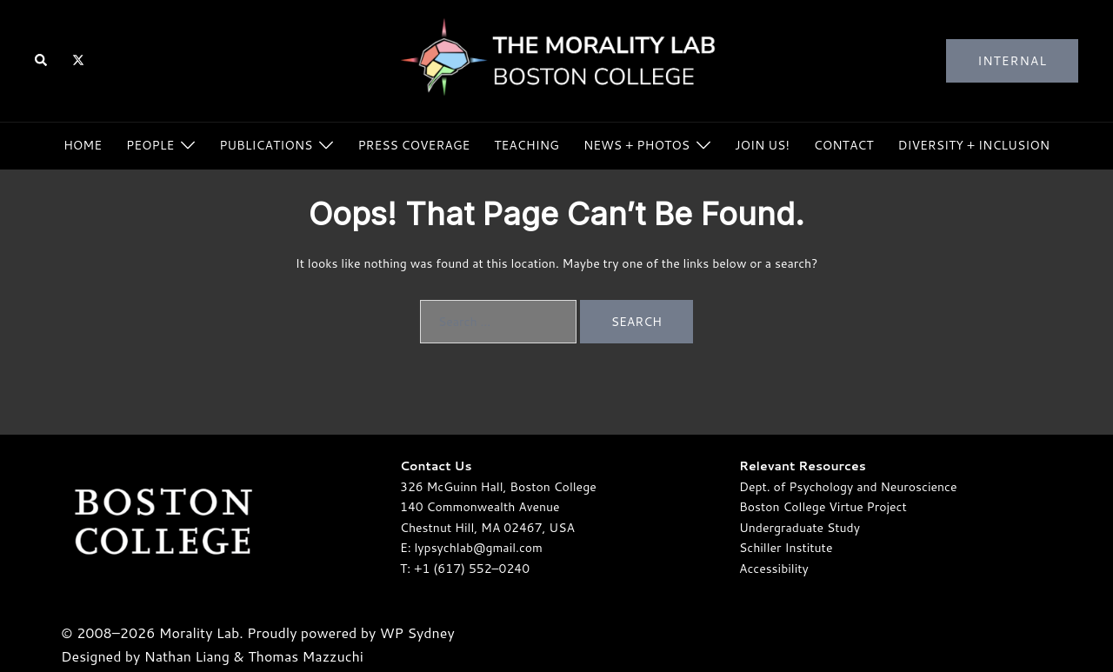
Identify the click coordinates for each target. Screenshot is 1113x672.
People (150, 145)
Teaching (526, 145)
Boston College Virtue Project (823, 507)
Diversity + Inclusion (974, 145)
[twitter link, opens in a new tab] (77, 60)
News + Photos (636, 145)
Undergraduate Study (799, 527)
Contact (844, 145)
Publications (265, 145)
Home (82, 145)
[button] (42, 61)
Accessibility (774, 568)
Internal (1012, 61)
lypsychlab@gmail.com (479, 547)
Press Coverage (413, 145)
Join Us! (762, 145)
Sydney (430, 632)
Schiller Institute (785, 547)
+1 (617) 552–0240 (472, 568)
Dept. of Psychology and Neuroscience (847, 487)
